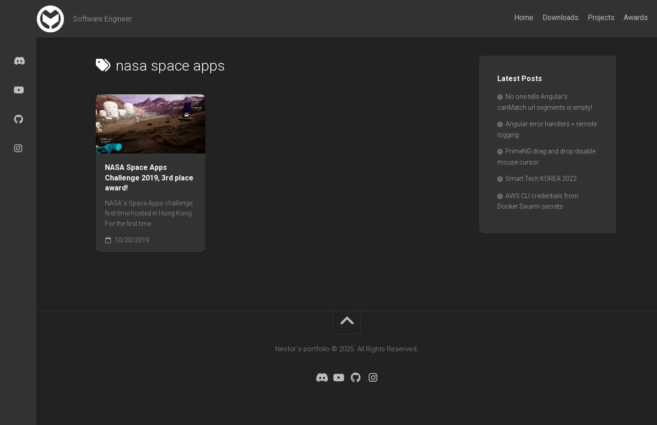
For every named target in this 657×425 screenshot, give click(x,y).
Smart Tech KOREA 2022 (541, 178)
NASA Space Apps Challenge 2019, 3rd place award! (149, 177)
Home (505, 17)
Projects (582, 17)
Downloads (542, 17)
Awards (617, 17)
